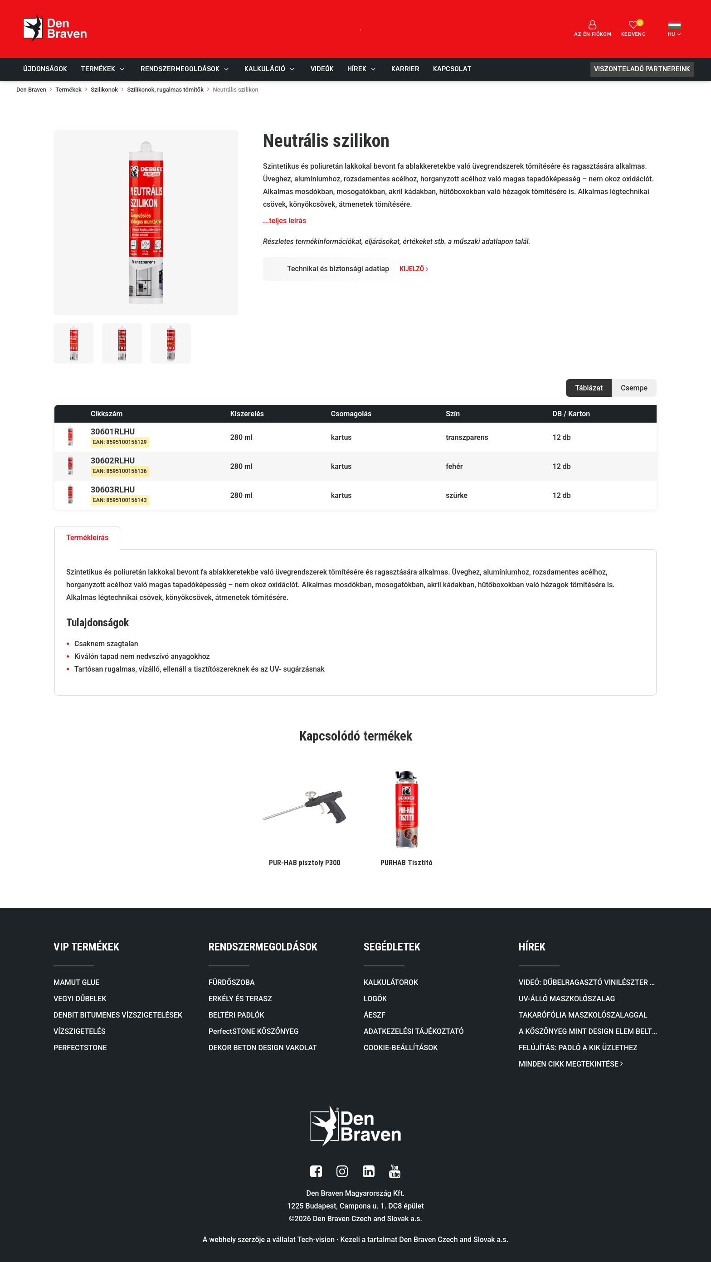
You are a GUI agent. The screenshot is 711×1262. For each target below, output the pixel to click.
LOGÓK (375, 998)
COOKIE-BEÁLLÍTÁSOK (401, 1047)
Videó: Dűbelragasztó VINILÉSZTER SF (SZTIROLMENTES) (588, 982)
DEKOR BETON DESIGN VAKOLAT (263, 1047)
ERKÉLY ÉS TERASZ (240, 998)
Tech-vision (316, 1239)
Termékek (68, 89)
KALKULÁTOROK (391, 982)
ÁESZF (374, 1015)
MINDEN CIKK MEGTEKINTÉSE (571, 1064)
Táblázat (589, 388)
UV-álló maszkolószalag (567, 998)
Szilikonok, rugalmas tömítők (165, 89)
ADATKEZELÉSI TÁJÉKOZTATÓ (414, 1031)
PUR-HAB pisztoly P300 (304, 862)
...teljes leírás (284, 220)
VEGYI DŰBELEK (80, 998)
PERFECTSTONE (80, 1047)
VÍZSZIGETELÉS (80, 1031)
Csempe (634, 388)
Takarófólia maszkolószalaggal (583, 1015)
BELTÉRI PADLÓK (236, 1015)
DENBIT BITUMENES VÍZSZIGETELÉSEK (118, 1015)
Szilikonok (104, 89)
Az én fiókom (592, 28)
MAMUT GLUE (76, 982)
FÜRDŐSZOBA (232, 982)
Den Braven (31, 89)
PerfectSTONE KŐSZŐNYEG (254, 1031)
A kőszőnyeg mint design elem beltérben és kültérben (588, 1031)
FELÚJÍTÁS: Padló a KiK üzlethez (578, 1047)
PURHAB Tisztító (406, 862)
